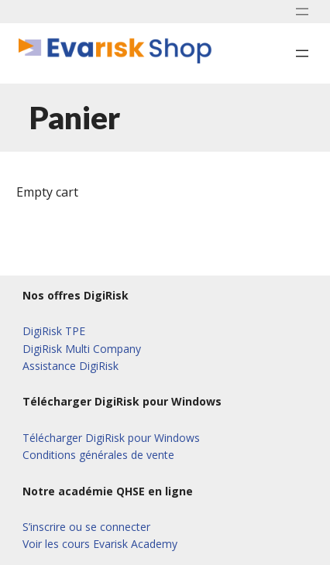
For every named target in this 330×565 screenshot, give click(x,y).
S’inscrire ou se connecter (86, 526)
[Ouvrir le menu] (302, 11)
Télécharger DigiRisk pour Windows (111, 437)
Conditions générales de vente (98, 454)
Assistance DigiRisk (70, 365)
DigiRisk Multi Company (81, 348)
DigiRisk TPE (53, 331)
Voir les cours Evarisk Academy (99, 543)
